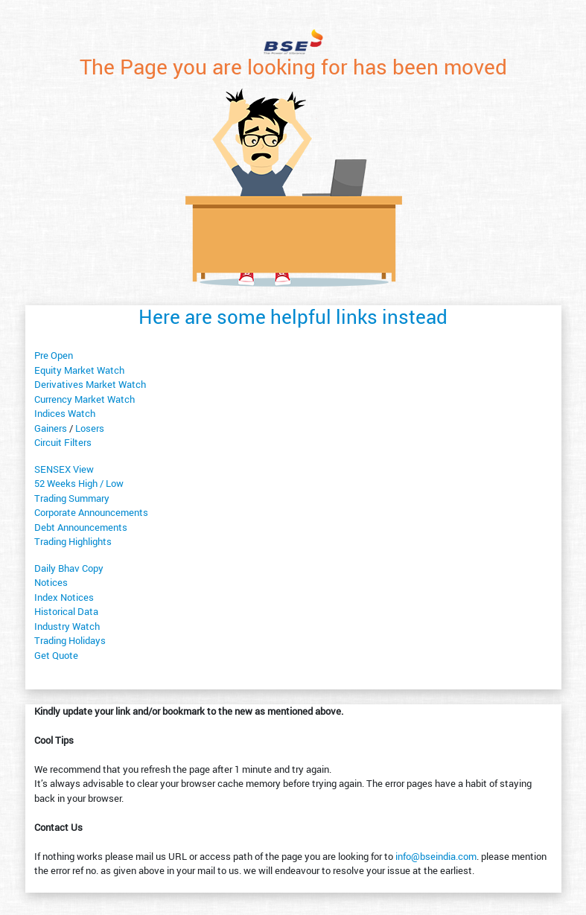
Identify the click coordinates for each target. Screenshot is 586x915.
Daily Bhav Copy (68, 568)
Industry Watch (67, 626)
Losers (89, 428)
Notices (51, 582)
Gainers (50, 428)
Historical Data (66, 611)
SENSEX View (64, 469)
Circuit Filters (63, 442)
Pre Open (53, 355)
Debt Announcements (80, 527)
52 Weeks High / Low (79, 483)
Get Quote (56, 655)
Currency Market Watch (84, 399)
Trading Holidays (70, 640)
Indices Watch (64, 413)
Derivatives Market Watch (90, 384)
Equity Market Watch (79, 370)
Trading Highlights (73, 541)
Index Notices (64, 597)
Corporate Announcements (91, 512)
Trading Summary (71, 498)
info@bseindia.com (436, 856)
